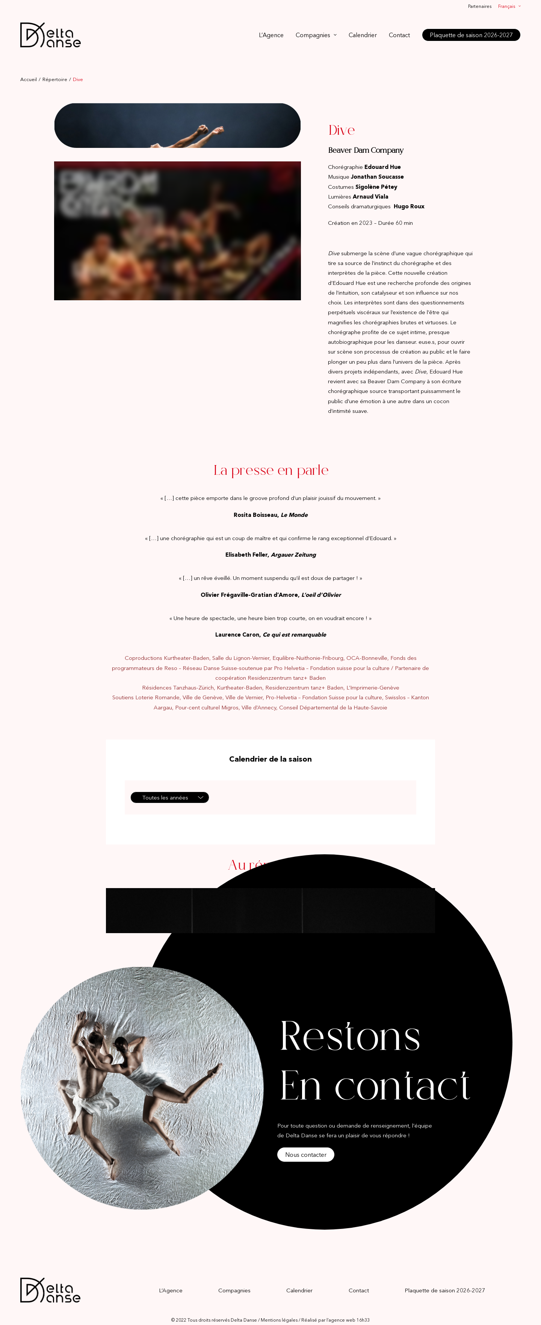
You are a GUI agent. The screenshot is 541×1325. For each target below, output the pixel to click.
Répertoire (54, 67)
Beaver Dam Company (365, 138)
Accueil (28, 67)
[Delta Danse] (50, 35)
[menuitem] (481, 6)
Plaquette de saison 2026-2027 (445, 1277)
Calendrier (363, 35)
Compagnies (316, 35)
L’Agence (271, 35)
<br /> (177, 218)
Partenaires (479, 6)
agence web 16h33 (349, 1307)
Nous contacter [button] (305, 1142)
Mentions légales (279, 1307)
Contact (399, 35)
